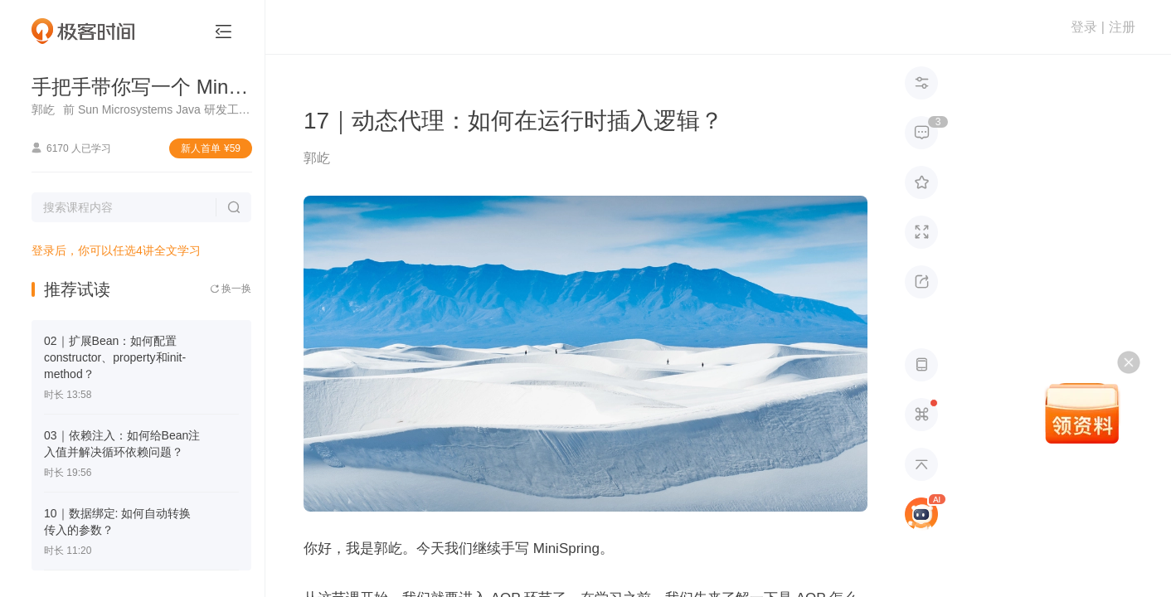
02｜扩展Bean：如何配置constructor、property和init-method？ (115, 357)
